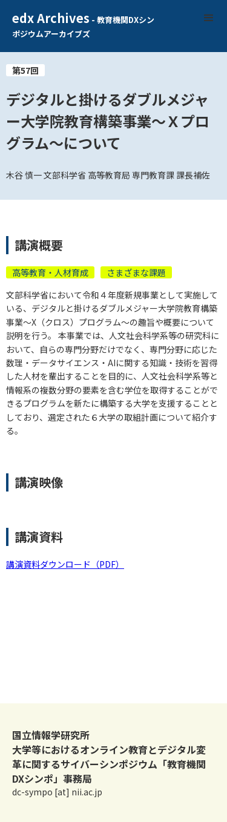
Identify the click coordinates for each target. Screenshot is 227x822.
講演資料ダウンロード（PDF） (65, 564)
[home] (78, 26)
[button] (209, 18)
